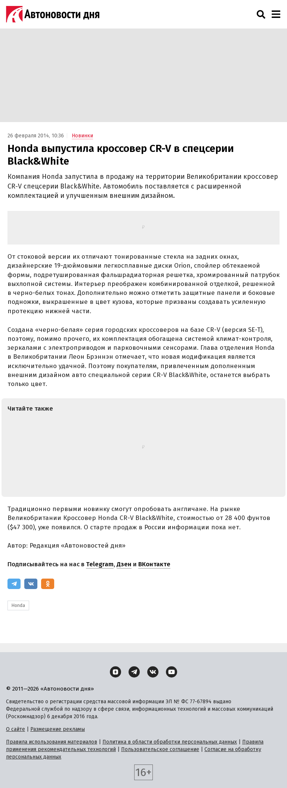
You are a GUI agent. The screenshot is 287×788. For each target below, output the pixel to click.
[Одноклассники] (47, 584)
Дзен (124, 564)
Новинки (82, 136)
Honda (18, 605)
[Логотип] (52, 14)
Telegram (100, 564)
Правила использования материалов (51, 742)
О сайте (15, 729)
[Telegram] (14, 584)
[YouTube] (171, 672)
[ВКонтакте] (30, 584)
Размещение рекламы (57, 729)
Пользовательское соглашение (160, 749)
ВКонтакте (154, 564)
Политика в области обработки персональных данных (169, 742)
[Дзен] (115, 672)
